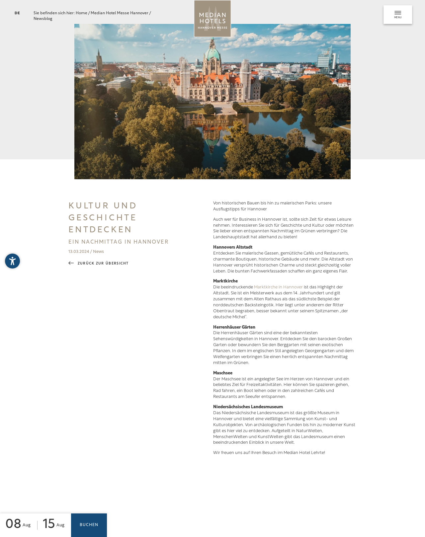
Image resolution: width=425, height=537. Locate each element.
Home (82, 13)
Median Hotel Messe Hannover (120, 13)
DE (17, 13)
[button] (12, 261)
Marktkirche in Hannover (278, 287)
